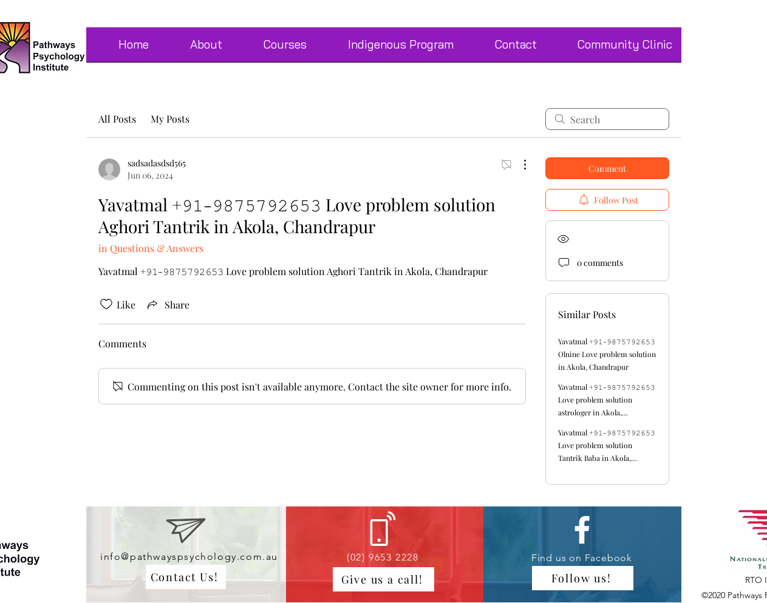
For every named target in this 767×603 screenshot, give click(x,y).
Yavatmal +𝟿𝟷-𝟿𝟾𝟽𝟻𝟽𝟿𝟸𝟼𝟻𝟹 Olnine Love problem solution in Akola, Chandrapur (607, 354)
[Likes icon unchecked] (106, 304)
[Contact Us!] (186, 577)
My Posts (170, 118)
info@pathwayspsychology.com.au (189, 556)
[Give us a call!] (383, 579)
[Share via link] (167, 304)
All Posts (117, 118)
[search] (607, 119)
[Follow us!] (582, 578)
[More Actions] (518, 164)
